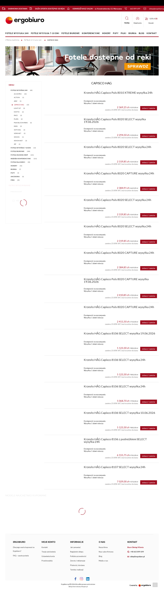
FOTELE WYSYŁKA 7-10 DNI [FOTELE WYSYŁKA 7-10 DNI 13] (21, 148)
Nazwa (141, 74)
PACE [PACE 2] (16, 115)
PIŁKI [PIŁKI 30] (13, 180)
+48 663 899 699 (137, 552)
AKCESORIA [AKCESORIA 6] (15, 176)
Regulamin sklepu (76, 552)
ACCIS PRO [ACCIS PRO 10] (18, 94)
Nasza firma (103, 547)
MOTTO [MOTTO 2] (16, 112)
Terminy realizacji (76, 570)
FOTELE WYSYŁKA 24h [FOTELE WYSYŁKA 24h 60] (19, 90)
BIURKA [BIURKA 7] (14, 169)
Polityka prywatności (78, 556)
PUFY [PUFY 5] (13, 173)
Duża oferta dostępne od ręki (45, 8)
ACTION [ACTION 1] (17, 97)
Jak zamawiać (75, 547)
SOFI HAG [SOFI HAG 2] (17, 130)
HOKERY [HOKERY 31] (14, 166)
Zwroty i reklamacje (77, 561)
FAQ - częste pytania (21, 556)
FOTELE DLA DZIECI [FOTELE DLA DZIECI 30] (18, 162)
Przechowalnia (47, 561)
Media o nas (103, 561)
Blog (100, 556)
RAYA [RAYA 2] (16, 126)
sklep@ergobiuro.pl (137, 556)
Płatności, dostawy (77, 565)
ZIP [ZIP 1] (15, 144)
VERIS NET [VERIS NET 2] (17, 133)
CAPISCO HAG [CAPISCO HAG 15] (19, 105)
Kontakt (45, 547)
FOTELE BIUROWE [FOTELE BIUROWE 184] (17, 151)
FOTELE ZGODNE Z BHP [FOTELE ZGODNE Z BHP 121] (19, 155)
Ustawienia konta (48, 556)
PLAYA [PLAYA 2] (16, 119)
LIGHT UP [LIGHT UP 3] (17, 108)
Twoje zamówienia (49, 552)
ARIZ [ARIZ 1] (15, 101)
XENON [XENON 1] (16, 137)
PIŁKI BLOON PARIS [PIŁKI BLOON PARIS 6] (21, 123)
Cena (153, 74)
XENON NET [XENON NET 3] (18, 141)
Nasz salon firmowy (106, 552)
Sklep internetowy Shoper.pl (78, 587)
